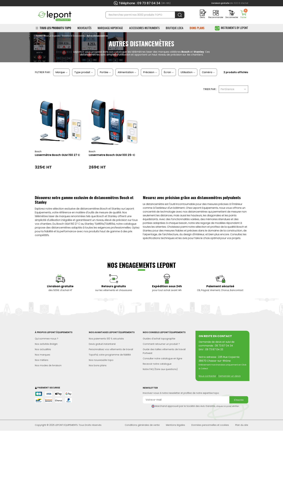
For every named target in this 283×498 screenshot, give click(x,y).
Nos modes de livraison (48, 365)
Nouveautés (84, 28)
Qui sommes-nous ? (46, 338)
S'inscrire (239, 400)
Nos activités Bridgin (46, 344)
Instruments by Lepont (231, 28)
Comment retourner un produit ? (161, 344)
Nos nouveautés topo (101, 360)
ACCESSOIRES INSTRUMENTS (144, 28)
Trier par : (210, 89)
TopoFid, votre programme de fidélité (110, 354)
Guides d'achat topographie (159, 338)
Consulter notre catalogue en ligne (162, 358)
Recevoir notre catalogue (157, 363)
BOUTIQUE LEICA (174, 28)
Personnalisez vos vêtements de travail (111, 349)
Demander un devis (229, 376)
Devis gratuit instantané (102, 344)
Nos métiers (41, 360)
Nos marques (42, 354)
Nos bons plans (97, 365)
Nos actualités (43, 349)
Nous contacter (207, 376)
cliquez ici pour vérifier (227, 406)
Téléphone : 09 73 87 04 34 (139, 3)
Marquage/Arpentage (110, 28)
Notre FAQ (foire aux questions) (160, 369)
